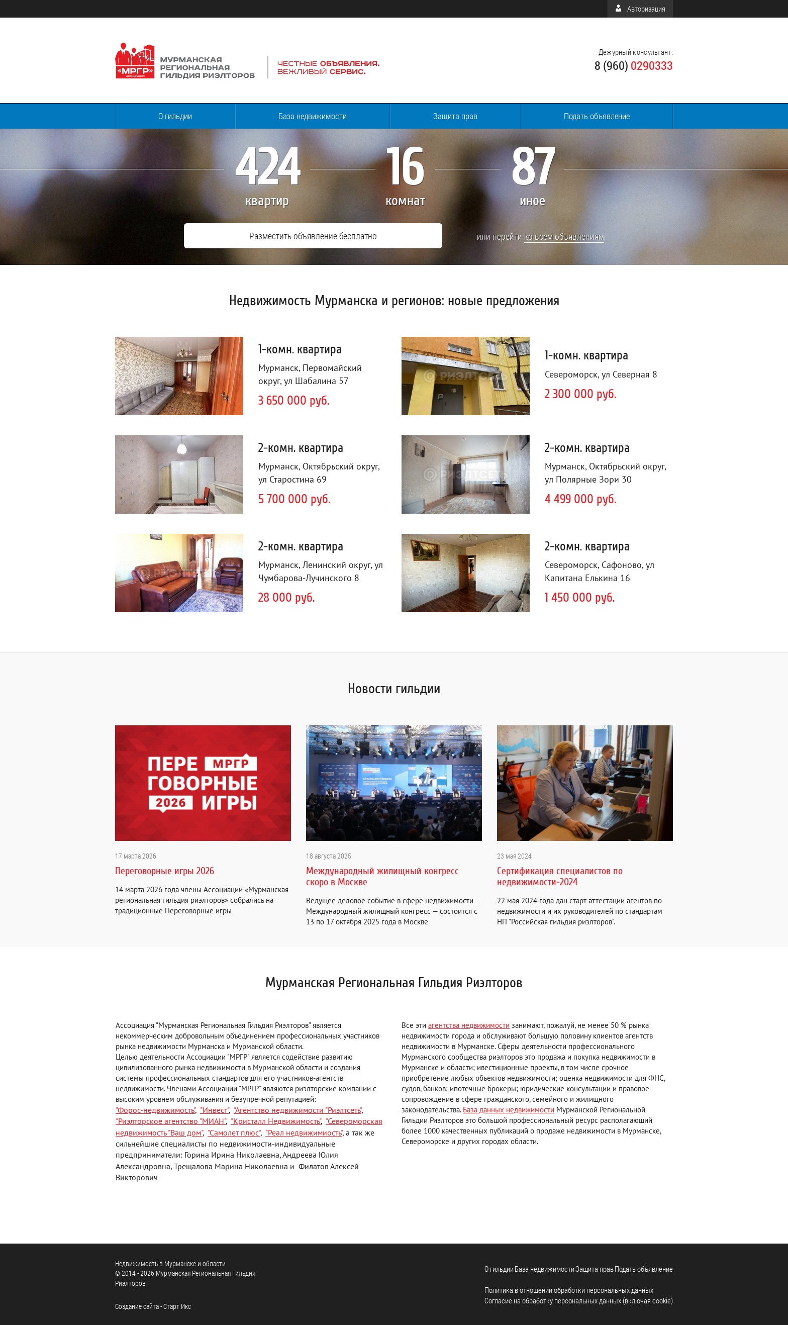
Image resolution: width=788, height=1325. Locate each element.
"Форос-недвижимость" (155, 1108)
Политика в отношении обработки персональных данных (568, 1288)
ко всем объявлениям (526, 235)
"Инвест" (214, 1108)
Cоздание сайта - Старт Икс (153, 1304)
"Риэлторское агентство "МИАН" (171, 1119)
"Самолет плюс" (234, 1131)
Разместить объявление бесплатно (310, 236)
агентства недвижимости (469, 1023)
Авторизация (640, 9)
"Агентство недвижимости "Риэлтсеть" (297, 1108)
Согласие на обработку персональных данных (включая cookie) (578, 1299)
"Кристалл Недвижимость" (276, 1119)
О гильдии (175, 116)
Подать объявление (597, 116)
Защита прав (455, 116)
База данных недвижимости (508, 1108)
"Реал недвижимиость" (303, 1131)
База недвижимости (312, 116)
